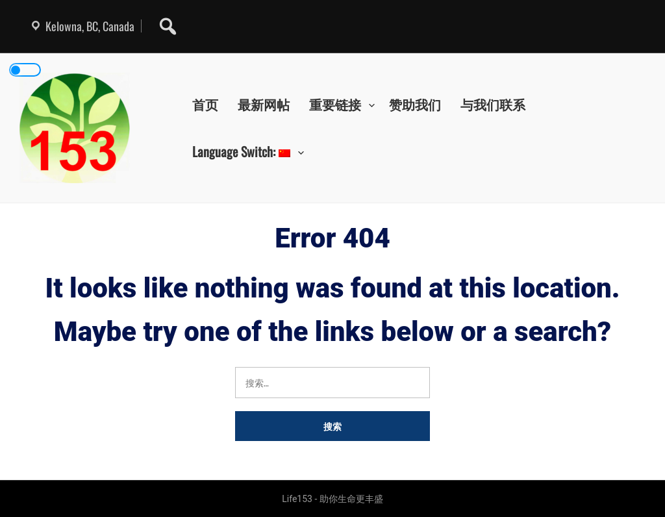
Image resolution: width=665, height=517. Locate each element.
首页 (205, 104)
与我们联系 (492, 104)
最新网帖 (264, 104)
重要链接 (335, 104)
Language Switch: (241, 151)
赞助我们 (415, 104)
